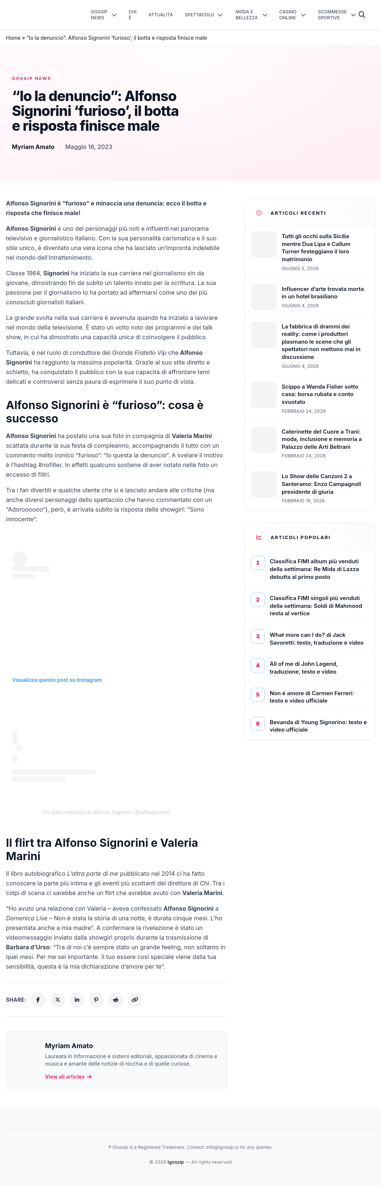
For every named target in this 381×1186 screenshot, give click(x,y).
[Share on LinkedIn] (77, 999)
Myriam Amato (33, 146)
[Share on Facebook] (38, 999)
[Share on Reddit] (115, 999)
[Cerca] (362, 14)
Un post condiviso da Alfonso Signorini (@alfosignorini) (107, 812)
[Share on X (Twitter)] (57, 999)
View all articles (69, 1076)
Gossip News (31, 78)
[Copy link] (135, 999)
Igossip (176, 1162)
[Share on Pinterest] (96, 999)
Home (13, 38)
